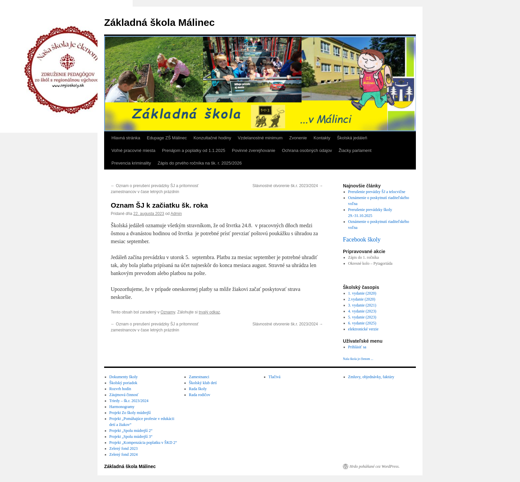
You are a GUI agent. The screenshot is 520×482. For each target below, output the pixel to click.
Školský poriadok (123, 382)
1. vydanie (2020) (362, 293)
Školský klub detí (203, 382)
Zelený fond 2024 (123, 454)
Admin (176, 213)
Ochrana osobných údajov (307, 150)
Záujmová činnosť (124, 394)
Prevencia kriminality (131, 163)
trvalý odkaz (209, 312)
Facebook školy (361, 239)
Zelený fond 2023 (123, 448)
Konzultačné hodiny (212, 137)
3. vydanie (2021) (362, 305)
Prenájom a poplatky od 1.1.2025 (193, 150)
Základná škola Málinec (159, 22)
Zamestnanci (199, 377)
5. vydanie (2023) (362, 317)
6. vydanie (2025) (362, 323)
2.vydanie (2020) (361, 299)
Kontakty (322, 137)
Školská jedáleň (352, 137)
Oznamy (168, 312)
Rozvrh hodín (120, 388)
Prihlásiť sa (357, 347)
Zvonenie (298, 137)
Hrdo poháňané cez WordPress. (375, 466)
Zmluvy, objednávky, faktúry (371, 377)
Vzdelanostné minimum (260, 137)
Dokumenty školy (123, 377)
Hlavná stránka (125, 137)
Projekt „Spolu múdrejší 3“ (131, 436)
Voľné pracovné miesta (133, 150)
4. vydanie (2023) (362, 311)
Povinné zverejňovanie (253, 150)
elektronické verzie (363, 329)
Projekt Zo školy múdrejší (130, 412)
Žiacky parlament (355, 150)
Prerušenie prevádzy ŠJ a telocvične (377, 191)
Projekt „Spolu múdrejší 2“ (131, 430)
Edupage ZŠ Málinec (167, 137)
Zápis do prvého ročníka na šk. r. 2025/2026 (200, 163)
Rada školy (198, 388)
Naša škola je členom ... (358, 359)
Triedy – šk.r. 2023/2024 (129, 400)
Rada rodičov (199, 394)
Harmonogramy (122, 406)
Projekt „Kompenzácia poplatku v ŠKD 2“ (143, 442)
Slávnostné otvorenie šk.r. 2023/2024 (287, 185)
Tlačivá (275, 377)
